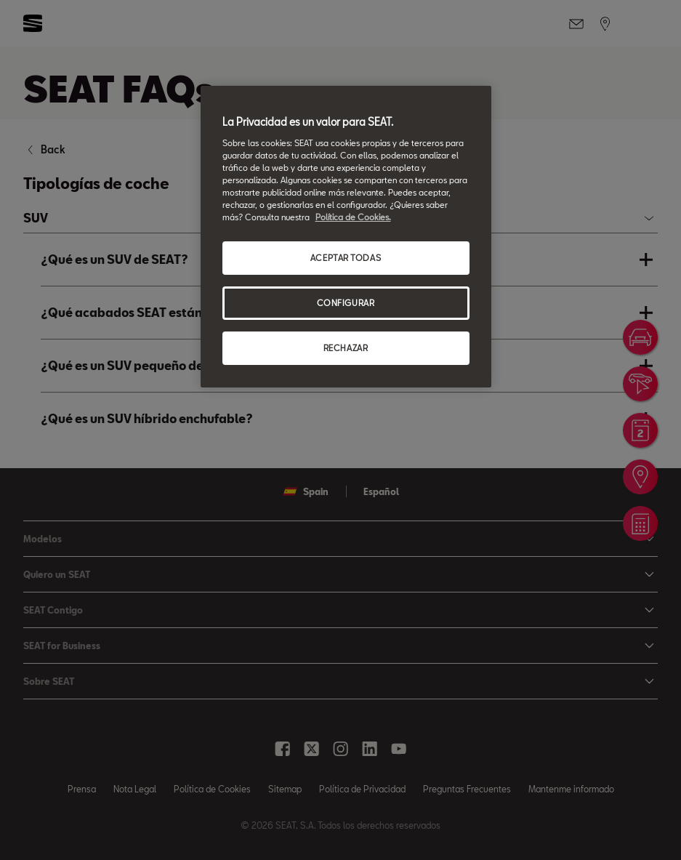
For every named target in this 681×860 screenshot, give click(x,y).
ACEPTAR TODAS (345, 257)
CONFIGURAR (346, 303)
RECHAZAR (345, 348)
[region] (346, 236)
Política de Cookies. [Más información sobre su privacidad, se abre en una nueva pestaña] (353, 217)
